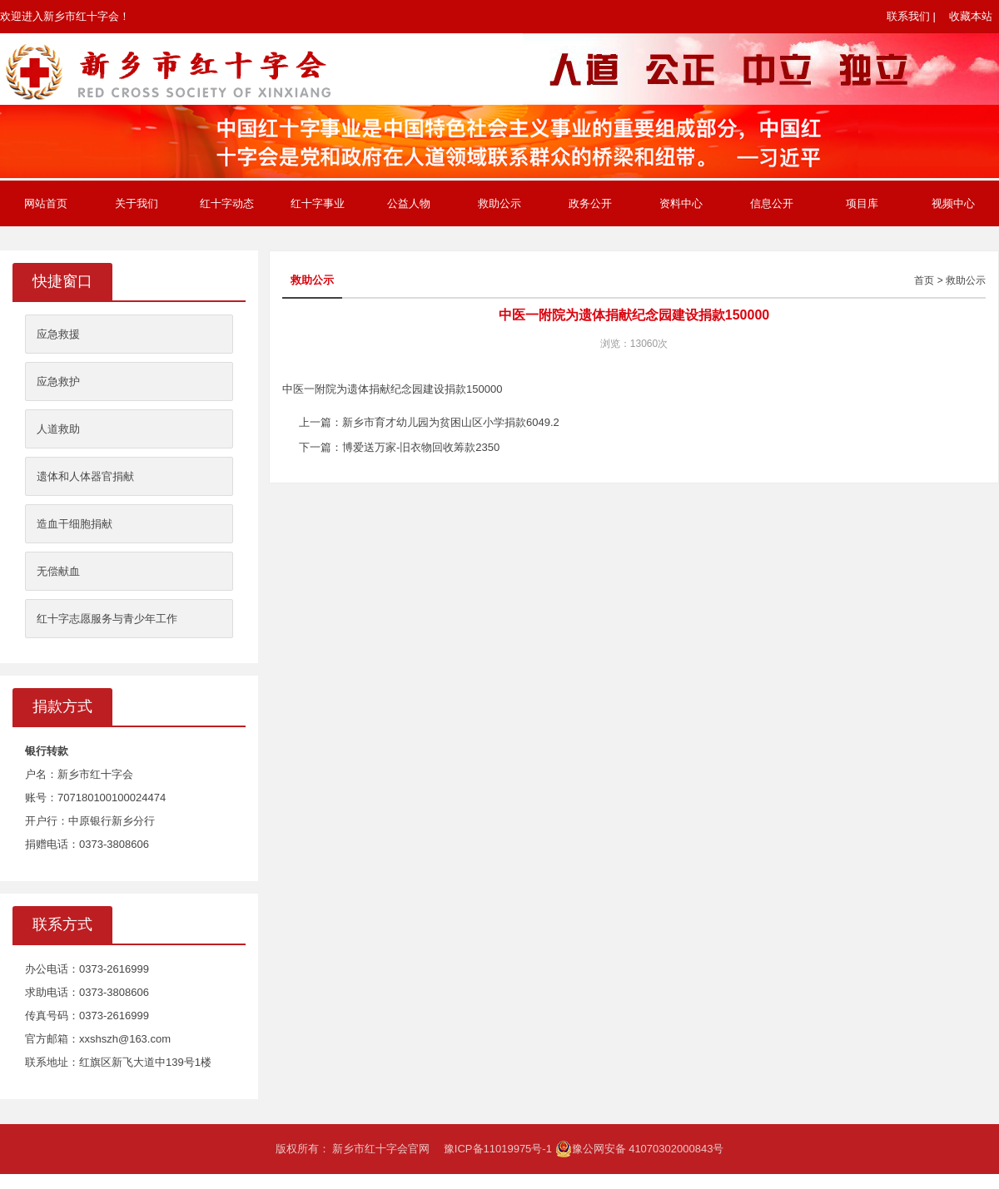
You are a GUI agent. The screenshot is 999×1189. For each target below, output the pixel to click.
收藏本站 (970, 16)
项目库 (862, 203)
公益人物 (408, 203)
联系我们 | (911, 16)
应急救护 (58, 381)
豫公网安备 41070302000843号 (639, 1149)
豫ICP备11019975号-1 (498, 1148)
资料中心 (681, 203)
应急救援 (58, 334)
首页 (924, 280)
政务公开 (590, 203)
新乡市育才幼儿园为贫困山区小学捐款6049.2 (450, 422)
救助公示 (499, 203)
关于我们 (136, 203)
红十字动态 (227, 203)
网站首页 (45, 203)
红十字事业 (318, 203)
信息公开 (771, 203)
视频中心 (953, 203)
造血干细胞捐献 (74, 524)
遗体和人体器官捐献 (85, 476)
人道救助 (58, 429)
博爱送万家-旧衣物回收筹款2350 (421, 447)
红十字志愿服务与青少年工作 (107, 618)
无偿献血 (58, 571)
